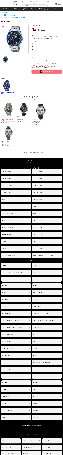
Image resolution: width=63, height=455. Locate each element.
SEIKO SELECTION (7, 340)
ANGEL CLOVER (37, 271)
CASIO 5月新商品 (6, 149)
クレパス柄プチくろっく (8, 312)
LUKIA (3, 395)
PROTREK (35, 368)
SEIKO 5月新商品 (37, 149)
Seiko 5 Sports (5, 361)
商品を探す (24, 9)
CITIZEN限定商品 (37, 171)
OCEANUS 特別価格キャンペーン (12, 15)
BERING (4, 381)
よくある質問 (48, 9)
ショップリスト (57, 9)
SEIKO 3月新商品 (6, 171)
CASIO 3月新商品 (37, 164)
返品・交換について (48, 419)
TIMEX (34, 347)
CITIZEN (35, 220)
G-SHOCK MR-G (6, 333)
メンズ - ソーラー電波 (9, 17)
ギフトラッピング (35, 60)
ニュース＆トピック (16, 9)
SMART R (35, 333)
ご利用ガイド (40, 9)
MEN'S (5, 12)
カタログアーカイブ (48, 432)
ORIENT (4, 284)
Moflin (3, 177)
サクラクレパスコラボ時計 (9, 234)
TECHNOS (5, 354)
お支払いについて (27, 419)
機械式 (34, 192)
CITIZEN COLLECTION (8, 326)
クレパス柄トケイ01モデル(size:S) (41, 291)
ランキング (32, 9)
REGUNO (35, 395)
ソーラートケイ (6, 347)
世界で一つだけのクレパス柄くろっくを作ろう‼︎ (45, 298)
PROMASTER (5, 374)
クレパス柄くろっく (38, 305)
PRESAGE (35, 361)
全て (2, 12)
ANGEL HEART (6, 277)
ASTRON (4, 243)
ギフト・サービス (27, 432)
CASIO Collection (6, 291)
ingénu (34, 250)
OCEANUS (36, 277)
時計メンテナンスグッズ (39, 213)
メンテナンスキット (7, 388)
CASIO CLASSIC (37, 284)
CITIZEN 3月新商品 (7, 164)
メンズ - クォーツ (6, 185)
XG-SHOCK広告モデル (38, 178)
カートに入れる (46, 71)
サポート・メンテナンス (8, 432)
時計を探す (31, 440)
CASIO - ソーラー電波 (20, 17)
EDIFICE (35, 264)
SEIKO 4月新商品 (37, 157)
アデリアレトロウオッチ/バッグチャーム (12, 250)
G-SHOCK (35, 326)
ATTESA (35, 243)
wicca (3, 257)
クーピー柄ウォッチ (7, 319)
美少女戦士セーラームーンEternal (41, 340)
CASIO (5, 14)
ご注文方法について (7, 419)
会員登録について (6, 425)
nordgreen (35, 354)
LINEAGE (35, 388)
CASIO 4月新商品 (6, 157)
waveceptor (36, 257)
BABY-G (35, 374)
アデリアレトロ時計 (38, 227)
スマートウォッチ (37, 206)
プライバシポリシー (48, 425)
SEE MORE (31, 130)
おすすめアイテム (5, 9)
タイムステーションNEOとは (54, 440)
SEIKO (4, 220)
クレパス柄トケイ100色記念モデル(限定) (12, 305)
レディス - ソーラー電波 (8, 206)
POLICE (35, 381)
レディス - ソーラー (38, 199)
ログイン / (27, 1)
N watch (4, 271)
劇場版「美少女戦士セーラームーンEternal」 (44, 234)
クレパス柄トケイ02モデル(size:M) (11, 298)
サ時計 (34, 319)
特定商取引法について (28, 425)
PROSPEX (5, 368)
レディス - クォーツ (7, 199)
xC (33, 312)
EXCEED (4, 264)
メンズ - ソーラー (37, 185)
